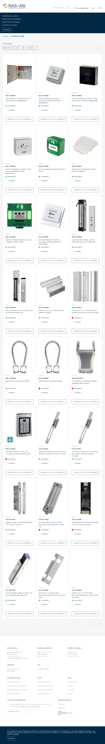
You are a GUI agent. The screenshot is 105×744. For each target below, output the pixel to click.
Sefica (70, 694)
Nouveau (6, 30)
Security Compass (13, 694)
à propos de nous (13, 682)
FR (93, 8)
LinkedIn (61, 708)
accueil (5, 36)
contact (70, 686)
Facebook (61, 704)
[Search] (60, 7)
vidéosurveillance (43, 682)
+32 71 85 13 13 (42, 656)
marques (71, 690)
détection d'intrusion (45, 686)
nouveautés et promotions (16, 686)
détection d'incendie (44, 690)
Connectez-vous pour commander (19, 187)
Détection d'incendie (11, 22)
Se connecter (82, 8)
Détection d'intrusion (11, 19)
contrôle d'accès (43, 694)
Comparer (13, 111)
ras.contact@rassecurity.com (17, 658)
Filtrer (7, 48)
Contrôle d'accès (9, 25)
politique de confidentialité (30, 706)
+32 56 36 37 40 (13, 656)
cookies (16, 734)
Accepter (11, 738)
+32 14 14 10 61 (73, 656)
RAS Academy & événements (17, 690)
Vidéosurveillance (10, 16)
